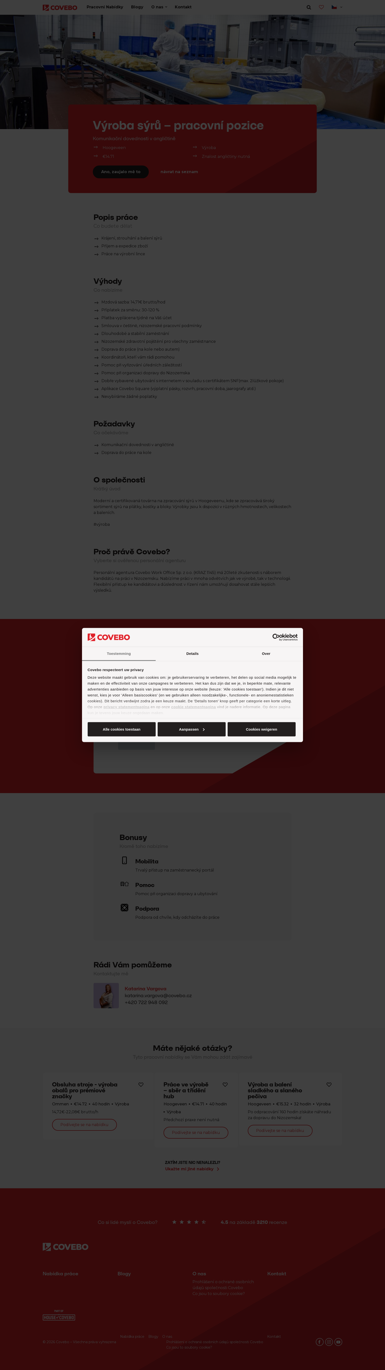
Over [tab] (266, 653)
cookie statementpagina (193, 707)
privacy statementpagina (126, 707)
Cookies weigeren (261, 729)
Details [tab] (192, 653)
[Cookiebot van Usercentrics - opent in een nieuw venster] (276, 637)
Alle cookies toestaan (121, 729)
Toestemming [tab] (119, 653)
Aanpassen (192, 729)
